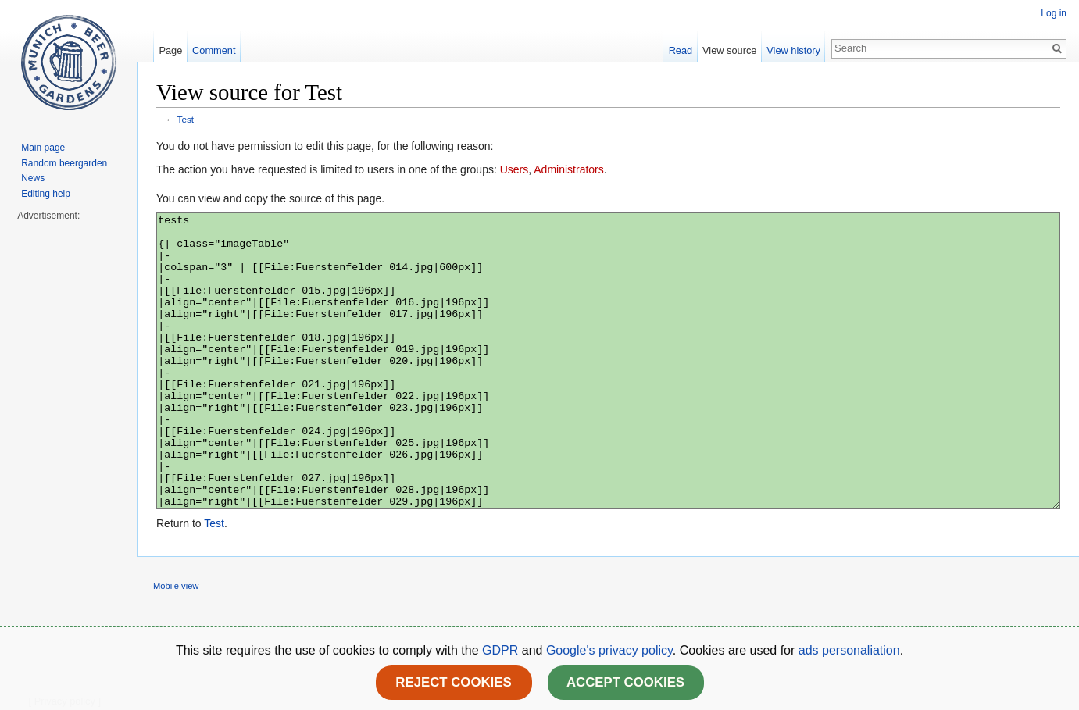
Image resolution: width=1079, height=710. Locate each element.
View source (729, 50)
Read (681, 50)
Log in (1053, 13)
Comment (213, 50)
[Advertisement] (67, 457)
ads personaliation (849, 650)
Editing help (45, 193)
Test (186, 119)
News (33, 178)
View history (793, 50)
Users (514, 169)
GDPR (502, 650)
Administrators (568, 169)
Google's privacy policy (609, 650)
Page (170, 50)
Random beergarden (64, 163)
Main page (43, 147)
